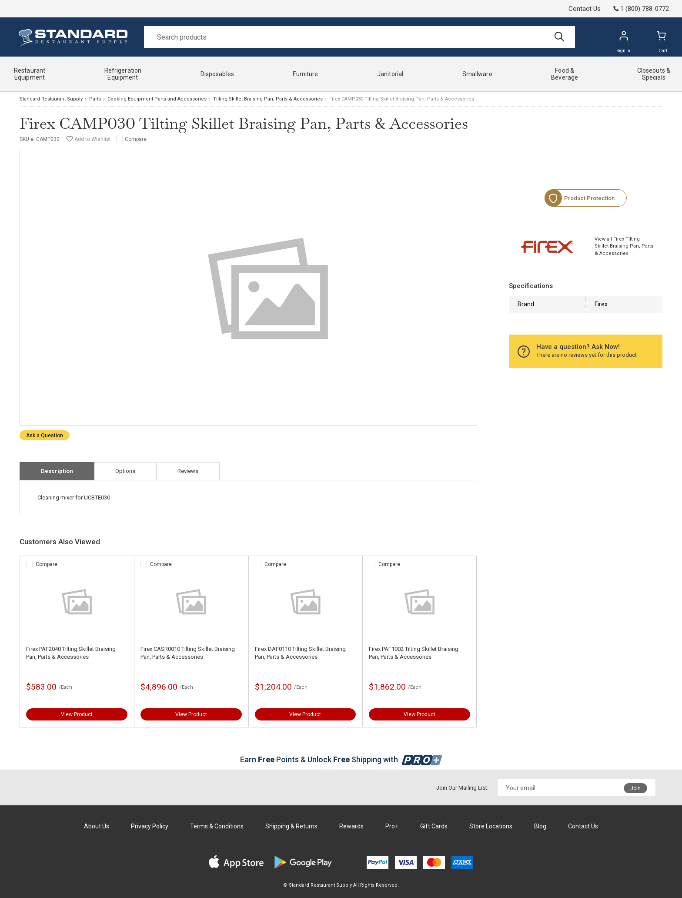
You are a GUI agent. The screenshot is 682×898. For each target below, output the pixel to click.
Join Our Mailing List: (462, 787)
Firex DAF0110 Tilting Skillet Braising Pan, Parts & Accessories (300, 653)
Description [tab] (57, 471)
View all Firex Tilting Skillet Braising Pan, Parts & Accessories (624, 246)
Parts (95, 99)
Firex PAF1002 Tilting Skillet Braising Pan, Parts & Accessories (413, 653)
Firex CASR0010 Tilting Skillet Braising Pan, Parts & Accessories (187, 653)
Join (635, 788)
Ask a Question (44, 435)
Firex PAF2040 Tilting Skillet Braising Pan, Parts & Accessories (71, 653)
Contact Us (584, 9)
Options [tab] (125, 471)
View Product (77, 714)
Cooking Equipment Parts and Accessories (157, 99)
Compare (136, 139)
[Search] (359, 37)
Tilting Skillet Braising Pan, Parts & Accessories (268, 99)
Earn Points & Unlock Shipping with (341, 759)
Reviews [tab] (187, 471)
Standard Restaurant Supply (51, 99)
